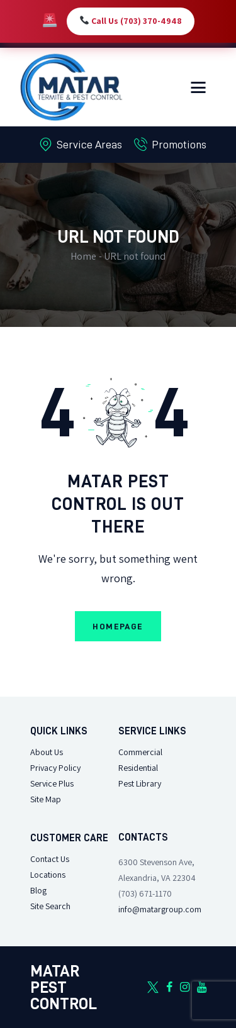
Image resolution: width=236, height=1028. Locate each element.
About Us (46, 752)
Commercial (140, 752)
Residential (138, 768)
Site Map (45, 799)
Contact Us (49, 859)
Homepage (118, 626)
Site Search (50, 906)
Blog (38, 890)
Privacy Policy (55, 768)
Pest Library (139, 783)
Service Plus (52, 783)
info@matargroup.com (159, 909)
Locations (47, 875)
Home (83, 256)
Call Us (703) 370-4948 (131, 21)
